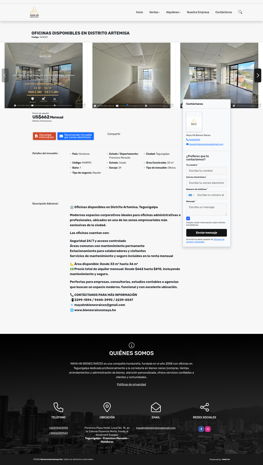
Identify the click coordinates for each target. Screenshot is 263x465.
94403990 (194, 139)
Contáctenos (223, 12)
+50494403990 (58, 427)
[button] (127, 104)
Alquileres (172, 12)
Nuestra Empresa (198, 12)
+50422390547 (58, 433)
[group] (43, 75)
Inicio (139, 12)
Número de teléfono (197, 189)
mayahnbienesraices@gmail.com (206, 144)
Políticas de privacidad (131, 384)
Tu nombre (192, 165)
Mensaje (191, 201)
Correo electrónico (196, 177)
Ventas (153, 12)
